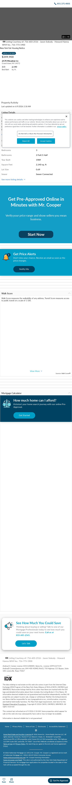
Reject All (26, 141)
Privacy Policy (17, 726)
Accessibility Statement (57, 726)
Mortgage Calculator (36, 393)
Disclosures (42, 726)
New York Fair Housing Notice (12, 48)
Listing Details (36, 112)
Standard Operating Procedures (14, 704)
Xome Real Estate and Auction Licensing (17, 734)
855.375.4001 (63, 3)
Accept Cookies (46, 141)
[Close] (66, 116)
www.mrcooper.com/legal (13, 760)
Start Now (36, 234)
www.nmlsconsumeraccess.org (14, 757)
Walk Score (36, 293)
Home (7, 726)
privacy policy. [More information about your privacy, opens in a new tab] (62, 126)
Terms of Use (30, 726)
